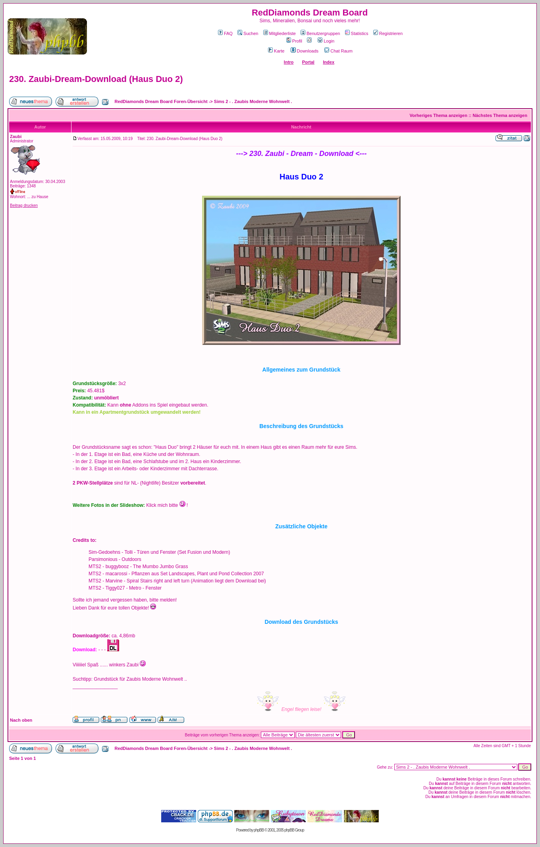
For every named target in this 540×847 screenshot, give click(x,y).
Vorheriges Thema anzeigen (438, 115)
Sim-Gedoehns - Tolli (111, 552)
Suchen (247, 33)
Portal (308, 62)
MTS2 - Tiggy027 (107, 588)
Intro (288, 62)
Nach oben (21, 720)
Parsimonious (103, 559)
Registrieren (388, 33)
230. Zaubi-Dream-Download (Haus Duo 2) (96, 79)
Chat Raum (338, 51)
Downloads (304, 51)
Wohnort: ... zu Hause (29, 197)
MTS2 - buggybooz (109, 566)
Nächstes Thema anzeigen (499, 115)
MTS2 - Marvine (105, 581)
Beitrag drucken (24, 205)
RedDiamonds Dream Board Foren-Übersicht (161, 101)
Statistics (356, 33)
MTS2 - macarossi (108, 573)
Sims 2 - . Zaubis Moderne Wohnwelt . (253, 101)
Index (328, 62)
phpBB (259, 830)
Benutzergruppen (320, 33)
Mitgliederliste (279, 33)
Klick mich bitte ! (167, 505)
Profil (294, 41)
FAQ (225, 33)
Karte (276, 51)
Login (326, 41)
